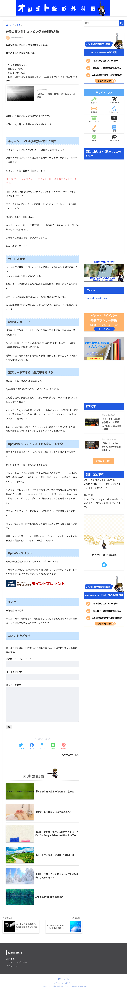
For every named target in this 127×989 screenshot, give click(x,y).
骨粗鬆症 (94, 109)
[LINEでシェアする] (53, 746)
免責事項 (10, 958)
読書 (114, 128)
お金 (77, 755)
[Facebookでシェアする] (31, 746)
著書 (94, 128)
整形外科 (94, 100)
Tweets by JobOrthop (96, 297)
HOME (63, 978)
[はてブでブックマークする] (42, 746)
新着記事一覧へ (103, 460)
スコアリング (114, 100)
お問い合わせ (114, 138)
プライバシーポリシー (16, 962)
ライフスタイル (94, 119)
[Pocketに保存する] (64, 746)
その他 (94, 138)
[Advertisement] (104, 382)
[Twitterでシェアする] (21, 746)
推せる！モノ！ (114, 109)
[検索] (121, 23)
